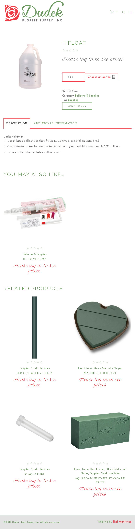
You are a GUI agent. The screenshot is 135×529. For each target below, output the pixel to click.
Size (70, 76)
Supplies (73, 100)
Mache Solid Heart (100, 373)
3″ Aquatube (35, 474)
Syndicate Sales (40, 368)
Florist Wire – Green (34, 373)
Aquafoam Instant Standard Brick (100, 480)
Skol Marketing (122, 522)
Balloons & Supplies (87, 96)
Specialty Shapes (112, 368)
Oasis (97, 368)
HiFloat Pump (34, 259)
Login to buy (77, 106)
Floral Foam (85, 368)
